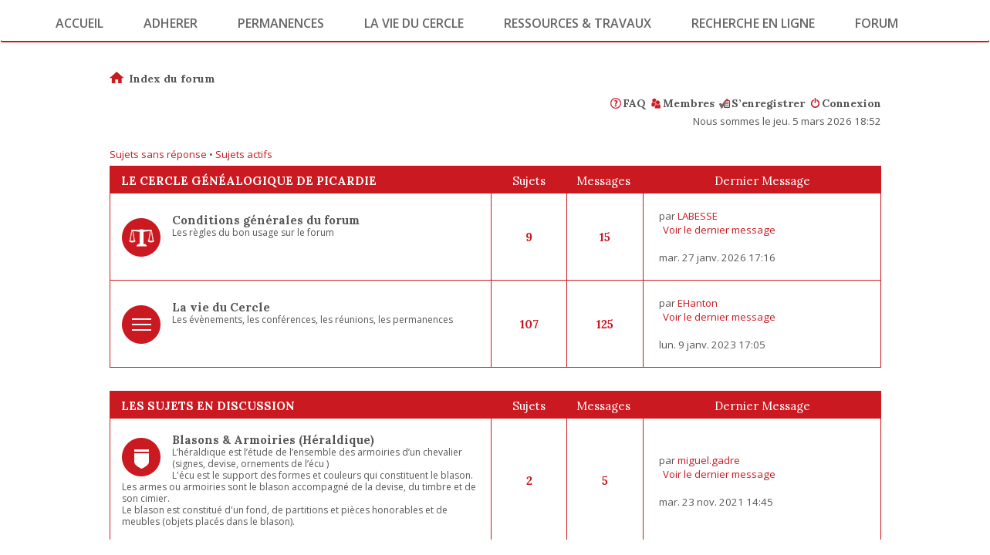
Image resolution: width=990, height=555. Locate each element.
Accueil (79, 23)
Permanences (281, 23)
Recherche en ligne (753, 23)
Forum (876, 23)
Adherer (171, 23)
